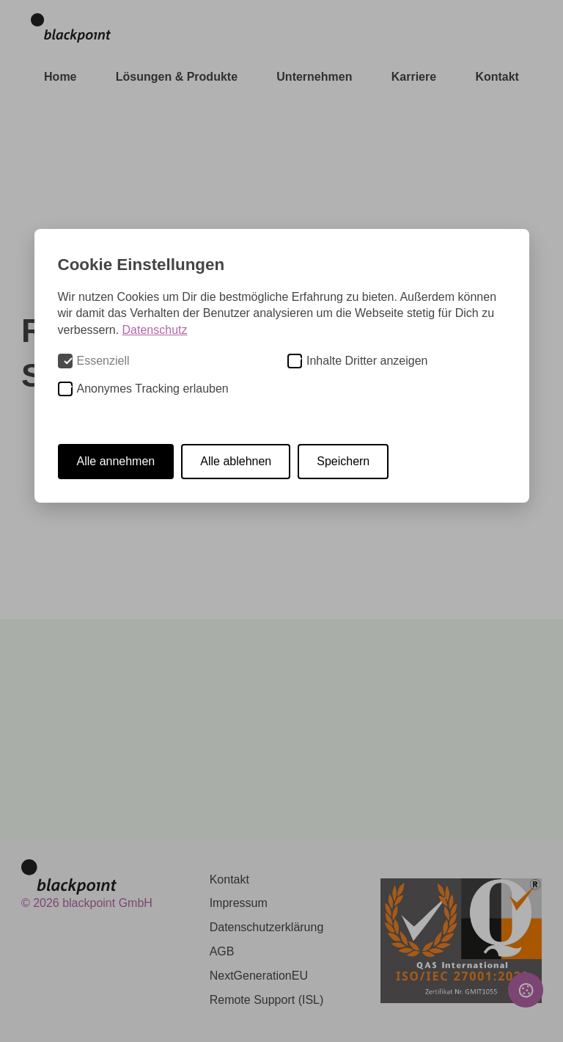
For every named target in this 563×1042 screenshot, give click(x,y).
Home (60, 76)
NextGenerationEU (259, 975)
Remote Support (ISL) (267, 1000)
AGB (222, 951)
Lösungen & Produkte (177, 76)
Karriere (413, 76)
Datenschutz (155, 330)
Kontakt (497, 76)
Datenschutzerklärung (267, 927)
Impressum (239, 903)
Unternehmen (314, 76)
